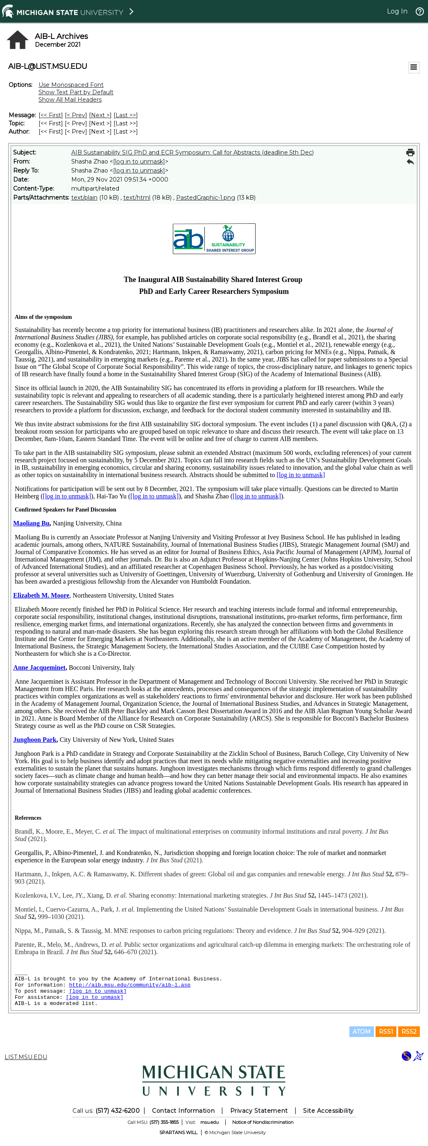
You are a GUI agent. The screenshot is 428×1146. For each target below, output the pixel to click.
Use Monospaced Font (71, 85)
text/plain (84, 197)
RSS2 (409, 1031)
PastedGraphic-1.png (205, 197)
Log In (397, 11)
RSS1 (386, 1031)
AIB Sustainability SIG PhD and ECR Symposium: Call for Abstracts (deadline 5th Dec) (192, 152)
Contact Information (183, 1110)
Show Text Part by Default (75, 92)
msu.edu (209, 1122)
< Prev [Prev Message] (76, 115)
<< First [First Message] (51, 115)
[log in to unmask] (139, 161)
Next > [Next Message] (100, 115)
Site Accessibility (328, 1110)
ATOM (362, 1031)
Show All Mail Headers (70, 99)
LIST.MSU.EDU (26, 1057)
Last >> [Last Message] (125, 115)
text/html (136, 197)
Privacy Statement (259, 1110)
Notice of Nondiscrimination (263, 1122)
